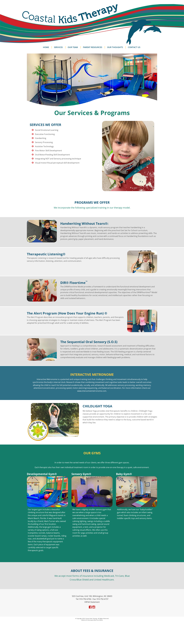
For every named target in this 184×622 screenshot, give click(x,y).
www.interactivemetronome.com (91, 391)
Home (46, 47)
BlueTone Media (98, 620)
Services (58, 47)
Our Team (73, 47)
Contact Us (134, 47)
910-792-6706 (85, 599)
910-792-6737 (102, 599)
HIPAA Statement (92, 602)
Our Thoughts (115, 47)
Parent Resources (92, 47)
